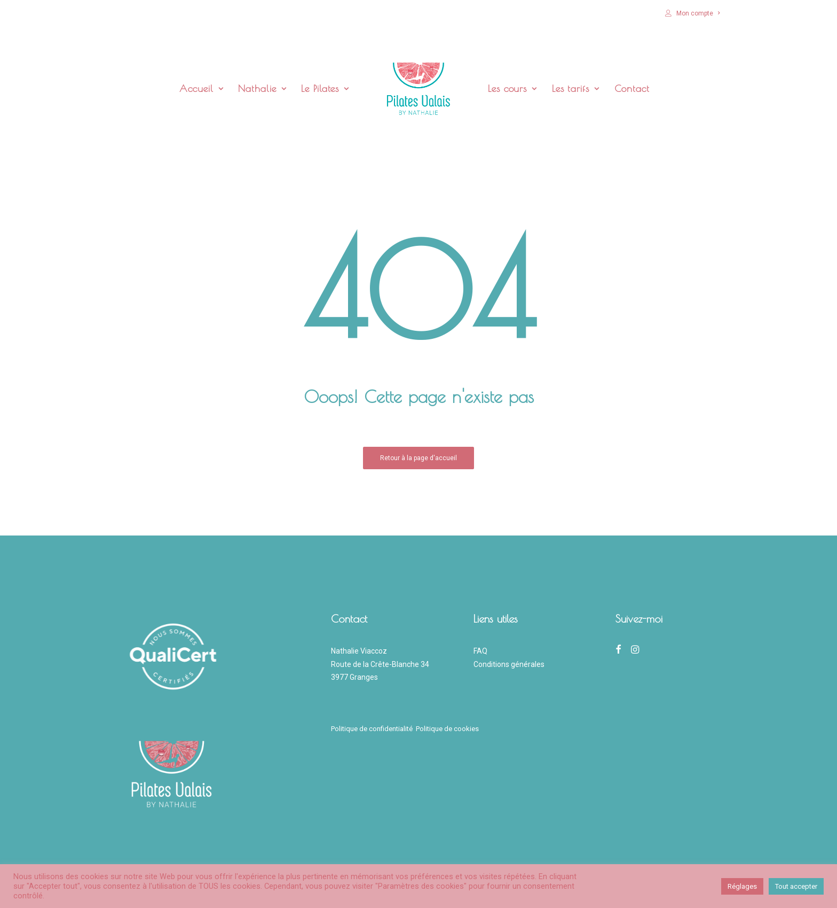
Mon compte (698, 13)
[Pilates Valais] (418, 88)
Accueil (201, 88)
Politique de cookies (447, 729)
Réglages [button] (742, 886)
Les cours (512, 88)
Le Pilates (325, 88)
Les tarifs (575, 88)
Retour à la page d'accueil (418, 458)
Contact (632, 88)
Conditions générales (508, 664)
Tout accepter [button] (796, 886)
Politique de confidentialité (373, 729)
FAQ (480, 651)
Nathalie (262, 88)
